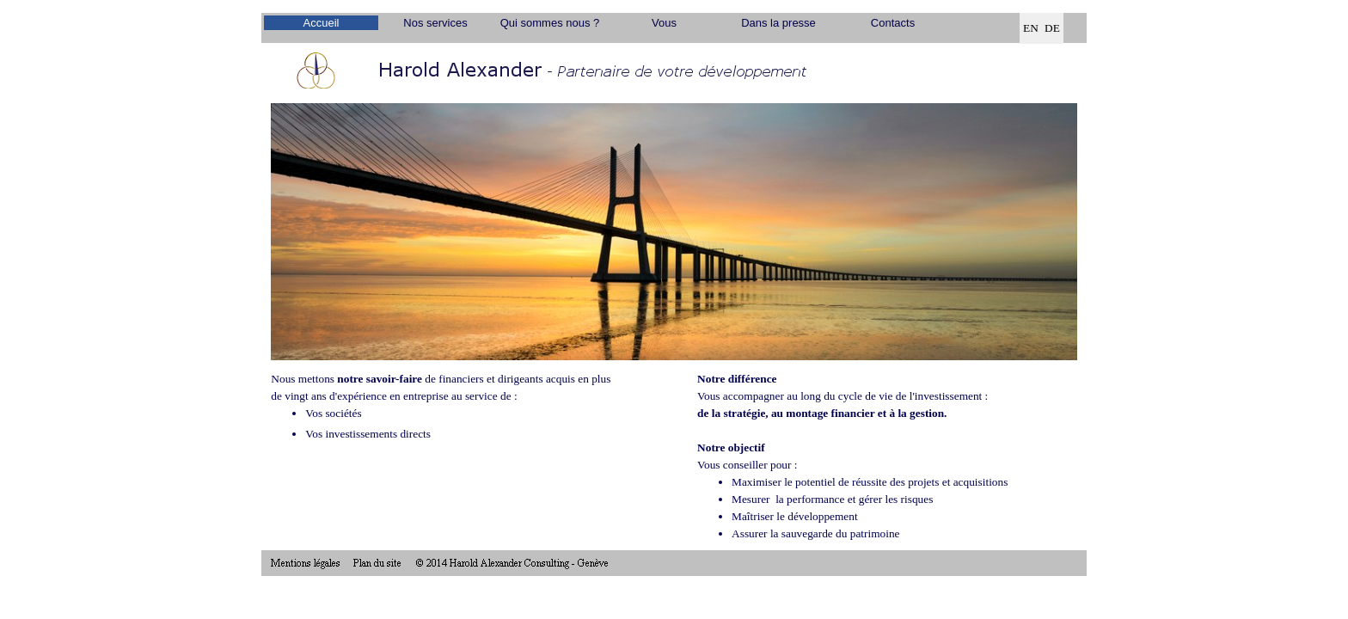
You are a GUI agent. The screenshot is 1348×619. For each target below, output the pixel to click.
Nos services (435, 22)
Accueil (321, 22)
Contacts (893, 22)
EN (1031, 27)
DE (1052, 27)
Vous (664, 22)
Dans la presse (778, 22)
